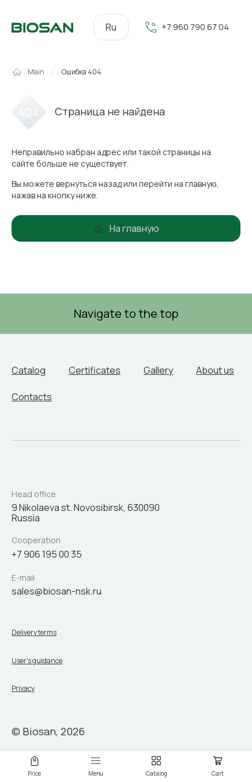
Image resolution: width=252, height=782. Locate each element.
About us (215, 370)
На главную (134, 228)
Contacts (32, 396)
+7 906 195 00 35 (47, 554)
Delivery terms (34, 632)
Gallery (158, 370)
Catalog (29, 370)
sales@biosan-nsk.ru (56, 591)
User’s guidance (37, 661)
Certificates (95, 370)
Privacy (23, 688)
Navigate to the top (126, 313)
